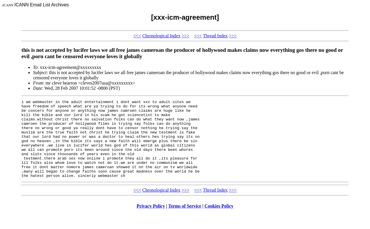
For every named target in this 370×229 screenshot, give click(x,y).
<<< (137, 35)
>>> (185, 35)
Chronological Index (161, 35)
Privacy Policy (151, 221)
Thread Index (215, 35)
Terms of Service (184, 221)
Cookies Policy (219, 221)
